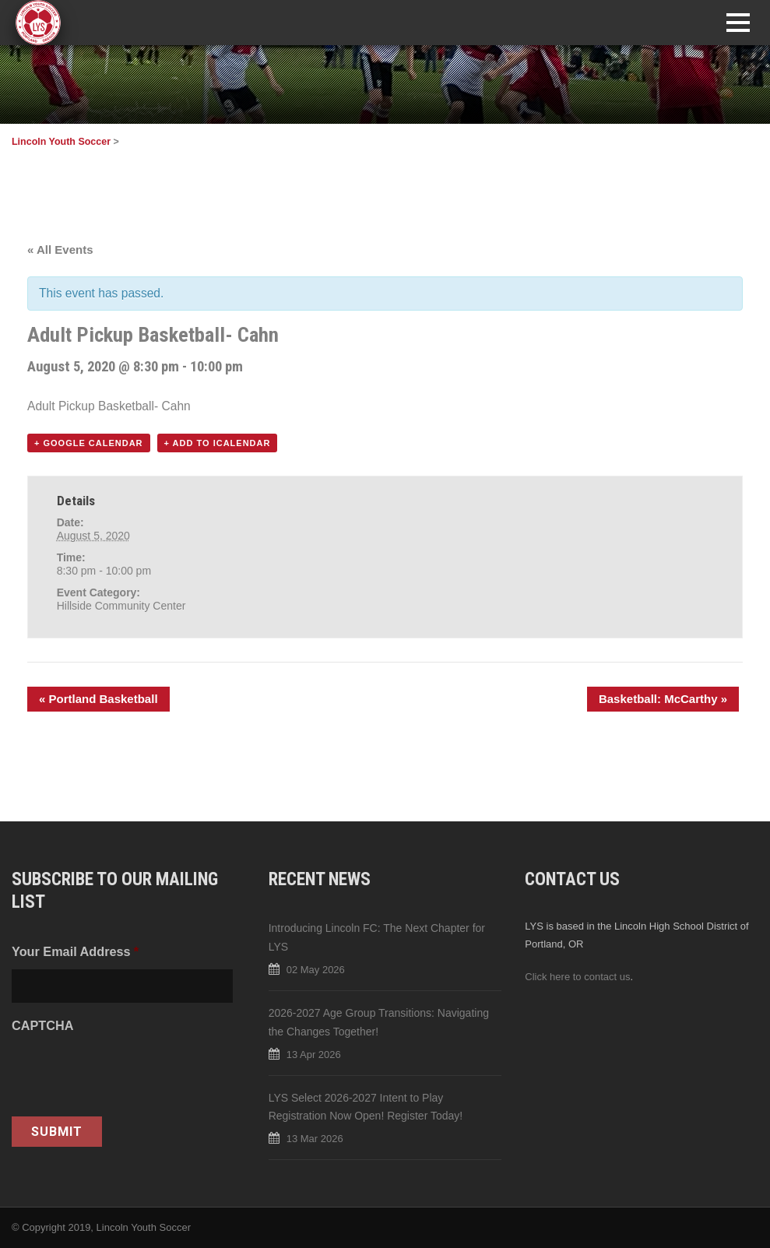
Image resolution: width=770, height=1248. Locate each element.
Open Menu (737, 22)
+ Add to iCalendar (217, 443)
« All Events (60, 249)
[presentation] (130, 1073)
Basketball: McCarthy (663, 698)
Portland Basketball (98, 698)
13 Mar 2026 (315, 1138)
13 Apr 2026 (314, 1054)
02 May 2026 (316, 970)
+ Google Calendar (88, 443)
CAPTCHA (42, 1025)
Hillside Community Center (121, 605)
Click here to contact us (577, 977)
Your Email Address (75, 951)
